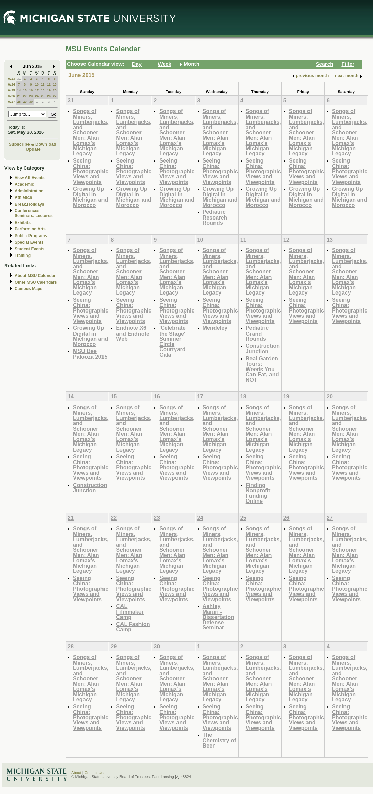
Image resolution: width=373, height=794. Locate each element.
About (76, 773)
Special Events (29, 242)
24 (37, 96)
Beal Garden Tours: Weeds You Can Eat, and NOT (262, 369)
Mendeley (215, 328)
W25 (11, 90)
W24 (11, 84)
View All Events (30, 177)
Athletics (23, 197)
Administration (29, 191)
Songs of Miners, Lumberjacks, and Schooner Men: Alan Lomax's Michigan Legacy (90, 132)
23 (31, 96)
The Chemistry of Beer (219, 740)
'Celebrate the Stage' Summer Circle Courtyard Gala (172, 341)
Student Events (29, 249)
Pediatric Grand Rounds (257, 333)
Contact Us (94, 773)
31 (19, 78)
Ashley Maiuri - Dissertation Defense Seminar (218, 616)
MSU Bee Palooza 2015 (90, 354)
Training (23, 255)
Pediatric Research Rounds (215, 217)
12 (49, 84)
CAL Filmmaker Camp (130, 611)
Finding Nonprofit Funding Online (258, 493)
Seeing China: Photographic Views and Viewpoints (90, 171)
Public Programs (31, 235)
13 (55, 84)
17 (37, 90)
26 (49, 96)
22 (25, 96)
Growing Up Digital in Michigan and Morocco (90, 197)
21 (19, 96)
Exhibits (23, 222)
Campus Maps (28, 288)
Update (33, 149)
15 (25, 90)
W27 (11, 101)
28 (19, 101)
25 (43, 96)
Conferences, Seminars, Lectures (34, 213)
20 (55, 90)
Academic (24, 184)
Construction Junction (263, 349)
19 (49, 90)
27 (55, 96)
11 (43, 84)
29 (25, 101)
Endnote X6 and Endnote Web (132, 333)
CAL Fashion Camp (133, 627)
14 (19, 90)
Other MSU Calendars (36, 282)
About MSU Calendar (35, 275)
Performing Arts (30, 229)
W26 (11, 96)
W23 (11, 78)
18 (43, 90)
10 (37, 84)
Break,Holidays (29, 204)
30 (31, 101)
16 (31, 90)
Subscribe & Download (32, 144)
